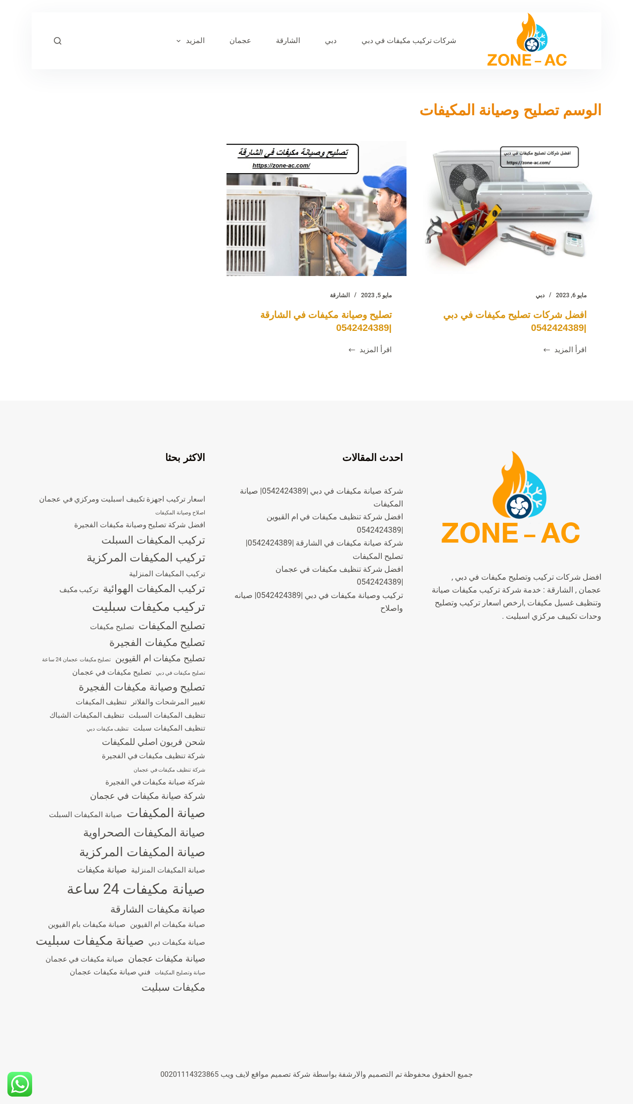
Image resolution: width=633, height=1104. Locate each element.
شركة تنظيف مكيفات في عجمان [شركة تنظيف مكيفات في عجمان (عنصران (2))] (169, 770)
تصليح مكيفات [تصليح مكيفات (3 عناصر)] (112, 626)
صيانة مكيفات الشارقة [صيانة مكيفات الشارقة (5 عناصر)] (157, 909)
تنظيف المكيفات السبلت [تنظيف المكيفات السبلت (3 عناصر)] (167, 715)
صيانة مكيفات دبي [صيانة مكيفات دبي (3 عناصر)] (176, 942)
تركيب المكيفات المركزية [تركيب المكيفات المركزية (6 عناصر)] (146, 557)
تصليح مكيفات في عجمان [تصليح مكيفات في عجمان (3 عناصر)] (111, 672)
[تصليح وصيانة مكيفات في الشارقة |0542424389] (316, 208)
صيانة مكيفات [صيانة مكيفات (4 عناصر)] (102, 869)
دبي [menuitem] (331, 40)
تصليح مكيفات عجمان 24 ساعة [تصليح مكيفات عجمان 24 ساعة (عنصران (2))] (76, 659)
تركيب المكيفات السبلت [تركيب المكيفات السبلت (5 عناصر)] (153, 540)
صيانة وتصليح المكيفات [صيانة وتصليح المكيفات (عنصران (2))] (180, 972)
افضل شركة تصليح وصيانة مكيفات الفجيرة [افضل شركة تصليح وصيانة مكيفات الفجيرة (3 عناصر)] (139, 524)
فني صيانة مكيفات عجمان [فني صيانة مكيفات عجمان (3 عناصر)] (110, 971)
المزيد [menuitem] (189, 41)
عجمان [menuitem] (240, 40)
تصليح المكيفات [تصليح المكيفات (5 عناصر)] (171, 626)
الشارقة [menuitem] (288, 40)
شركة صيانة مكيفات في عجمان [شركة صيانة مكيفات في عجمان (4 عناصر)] (147, 795)
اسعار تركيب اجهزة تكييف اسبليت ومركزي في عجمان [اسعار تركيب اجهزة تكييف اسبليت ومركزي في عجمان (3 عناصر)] (122, 499)
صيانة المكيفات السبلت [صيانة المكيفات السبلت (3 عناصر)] (85, 814)
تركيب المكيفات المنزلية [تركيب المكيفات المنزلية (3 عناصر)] (167, 573)
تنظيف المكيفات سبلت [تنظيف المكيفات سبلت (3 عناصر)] (169, 728)
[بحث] (57, 41)
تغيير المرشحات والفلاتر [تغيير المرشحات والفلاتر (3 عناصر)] (168, 701)
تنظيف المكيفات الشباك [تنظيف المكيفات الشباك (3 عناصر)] (86, 715)
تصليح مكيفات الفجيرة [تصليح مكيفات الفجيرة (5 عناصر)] (157, 642)
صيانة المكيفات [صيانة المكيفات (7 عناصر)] (166, 813)
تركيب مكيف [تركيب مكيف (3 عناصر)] (79, 589)
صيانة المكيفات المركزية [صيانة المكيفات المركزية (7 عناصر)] (142, 852)
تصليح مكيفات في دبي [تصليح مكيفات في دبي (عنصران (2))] (180, 673)
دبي (540, 295)
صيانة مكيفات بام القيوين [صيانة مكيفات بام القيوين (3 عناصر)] (87, 924)
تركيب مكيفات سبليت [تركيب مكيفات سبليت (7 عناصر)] (148, 606)
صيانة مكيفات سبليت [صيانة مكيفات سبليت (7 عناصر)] (90, 940)
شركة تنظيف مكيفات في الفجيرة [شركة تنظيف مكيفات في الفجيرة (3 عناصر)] (153, 755)
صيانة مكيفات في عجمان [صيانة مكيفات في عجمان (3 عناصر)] (84, 959)
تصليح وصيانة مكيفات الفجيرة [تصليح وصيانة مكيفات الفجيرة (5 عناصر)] (142, 687)
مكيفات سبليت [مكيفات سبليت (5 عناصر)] (173, 987)
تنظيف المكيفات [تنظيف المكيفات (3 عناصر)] (101, 701)
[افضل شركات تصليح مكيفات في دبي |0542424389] (511, 208)
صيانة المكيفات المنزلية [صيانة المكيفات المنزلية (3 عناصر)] (168, 870)
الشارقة (340, 295)
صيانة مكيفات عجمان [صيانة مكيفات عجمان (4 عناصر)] (166, 958)
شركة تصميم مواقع (280, 1074)
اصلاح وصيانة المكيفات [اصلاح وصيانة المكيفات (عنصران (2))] (180, 512)
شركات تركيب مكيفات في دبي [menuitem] (409, 40)
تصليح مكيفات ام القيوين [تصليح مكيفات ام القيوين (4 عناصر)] (160, 658)
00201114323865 (189, 1074)
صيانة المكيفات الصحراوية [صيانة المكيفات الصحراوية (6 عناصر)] (144, 832)
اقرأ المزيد (565, 350)
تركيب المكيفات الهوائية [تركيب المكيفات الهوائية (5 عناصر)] (154, 589)
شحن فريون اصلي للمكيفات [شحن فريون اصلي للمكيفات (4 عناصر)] (153, 741)
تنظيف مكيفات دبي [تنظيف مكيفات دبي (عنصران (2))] (108, 729)
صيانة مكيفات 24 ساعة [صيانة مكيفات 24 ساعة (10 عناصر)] (136, 888)
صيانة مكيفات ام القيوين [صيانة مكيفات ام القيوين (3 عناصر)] (167, 924)
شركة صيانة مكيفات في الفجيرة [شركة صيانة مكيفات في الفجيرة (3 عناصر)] (155, 782)
